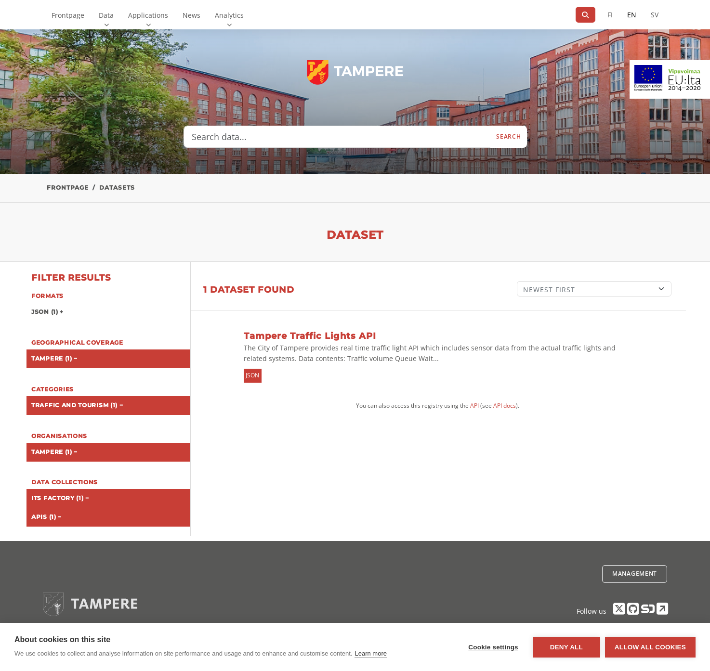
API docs (504, 405)
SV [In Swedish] (654, 14)
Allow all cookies (650, 647)
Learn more (370, 653)
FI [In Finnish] (610, 14)
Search (508, 136)
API (474, 405)
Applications (148, 15)
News (191, 15)
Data (106, 15)
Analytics (229, 15)
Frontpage (68, 15)
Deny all (566, 647)
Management (634, 573)
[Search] (585, 15)
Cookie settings (493, 647)
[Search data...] (337, 137)
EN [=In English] (631, 14)
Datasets (117, 187)
